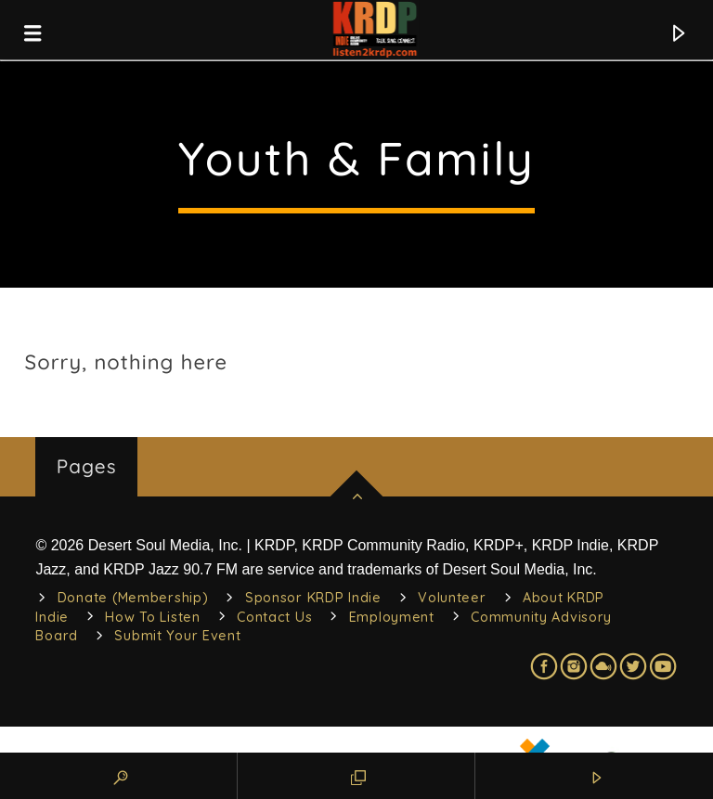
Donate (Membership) (133, 597)
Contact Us (274, 617)
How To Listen (152, 617)
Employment (391, 617)
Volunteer (452, 597)
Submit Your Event (177, 635)
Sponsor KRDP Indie (313, 597)
